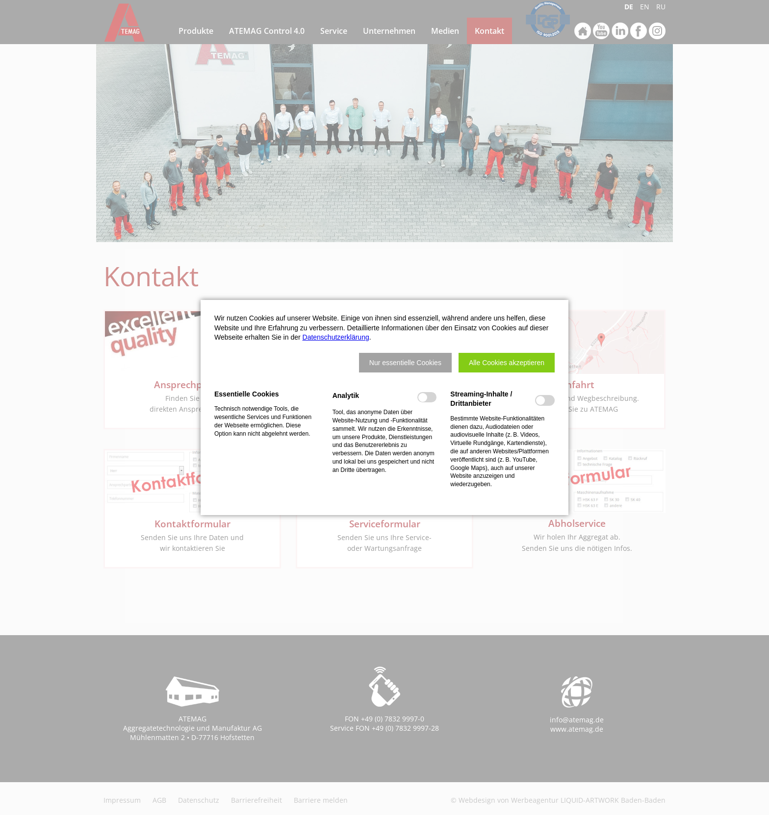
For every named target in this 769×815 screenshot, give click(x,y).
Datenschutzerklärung (336, 337)
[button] (405, 362)
